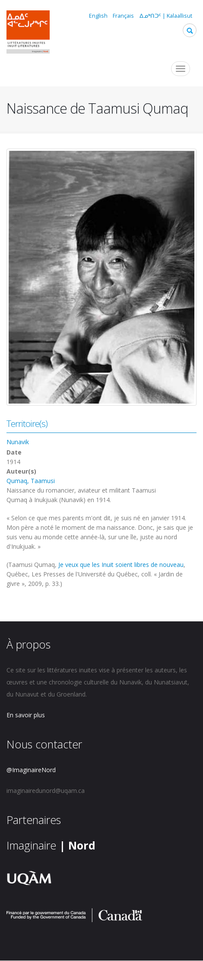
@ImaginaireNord (31, 770)
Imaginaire (50, 845)
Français (123, 15)
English (98, 15)
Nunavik (17, 442)
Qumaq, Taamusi (30, 481)
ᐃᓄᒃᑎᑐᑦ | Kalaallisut (166, 15)
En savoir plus (25, 715)
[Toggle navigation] (180, 68)
